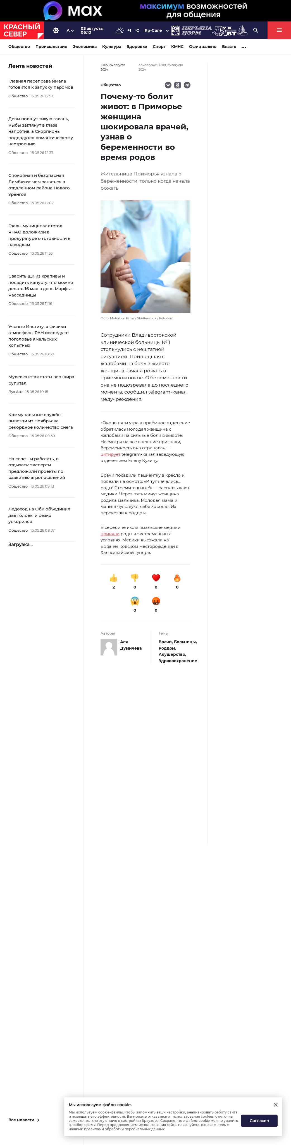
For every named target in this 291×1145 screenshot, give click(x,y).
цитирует (110, 454)
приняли (110, 533)
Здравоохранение (178, 660)
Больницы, (185, 641)
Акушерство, (172, 654)
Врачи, (166, 641)
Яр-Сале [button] (153, 30)
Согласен (259, 1120)
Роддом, (167, 648)
